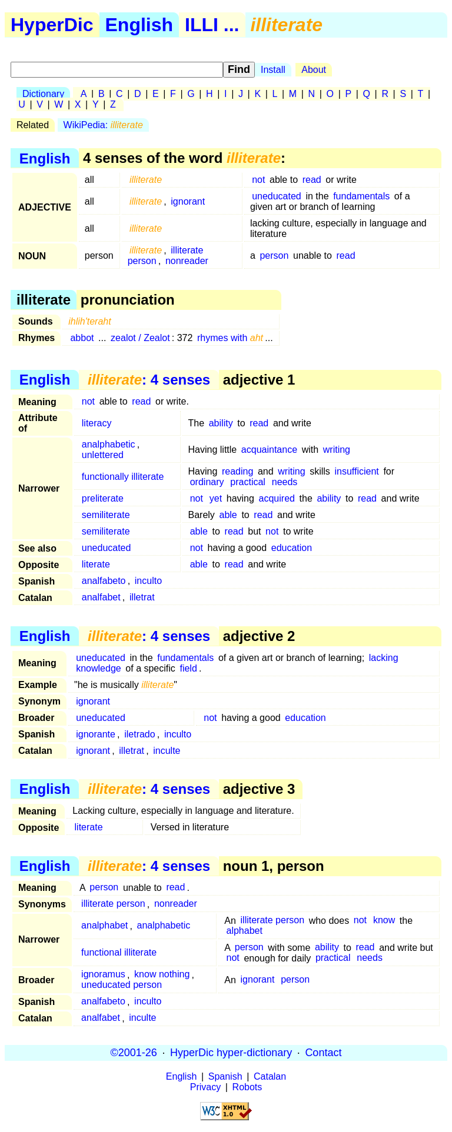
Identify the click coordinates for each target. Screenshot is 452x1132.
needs (285, 482)
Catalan (270, 1076)
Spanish (225, 1076)
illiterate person (113, 904)
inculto (148, 581)
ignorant (188, 201)
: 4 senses (149, 380)
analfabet (101, 597)
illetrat (142, 597)
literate (96, 564)
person (274, 256)
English (139, 24)
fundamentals (361, 196)
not (258, 180)
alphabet (244, 931)
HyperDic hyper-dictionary (231, 1052)
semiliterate (106, 515)
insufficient (356, 471)
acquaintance (269, 450)
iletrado (139, 734)
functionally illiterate (123, 477)
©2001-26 (134, 1052)
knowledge (98, 668)
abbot (82, 338)
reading (237, 471)
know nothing (162, 975)
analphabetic (108, 444)
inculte (166, 751)
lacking (383, 658)
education (291, 548)
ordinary (207, 482)
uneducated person (121, 985)
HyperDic (52, 24)
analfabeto (104, 581)
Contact (323, 1052)
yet (216, 498)
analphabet (104, 926)
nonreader (186, 261)
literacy (97, 423)
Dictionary (43, 94)
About (313, 70)
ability (221, 423)
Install (273, 70)
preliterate (103, 498)
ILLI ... (212, 24)
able (228, 515)
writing (336, 450)
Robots (247, 1087)
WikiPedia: (103, 125)
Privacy (205, 1087)
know (384, 921)
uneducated (276, 196)
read (312, 180)
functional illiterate (119, 953)
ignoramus (103, 975)
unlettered (103, 455)
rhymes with (230, 338)
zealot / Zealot (140, 338)
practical (247, 482)
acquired (277, 498)
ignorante (95, 734)
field (188, 668)
